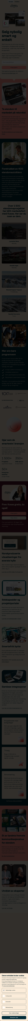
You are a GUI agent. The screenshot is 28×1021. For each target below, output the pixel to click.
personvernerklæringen (9, 985)
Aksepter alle (14, 1017)
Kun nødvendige (14, 1013)
